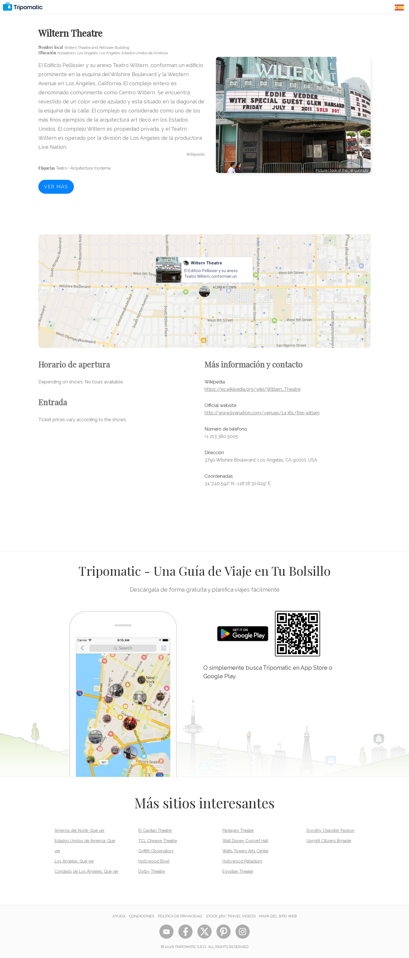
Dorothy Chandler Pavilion (330, 830)
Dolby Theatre (151, 871)
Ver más (56, 186)
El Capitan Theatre (155, 830)
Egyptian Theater (237, 871)
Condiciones (141, 916)
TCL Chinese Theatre (157, 840)
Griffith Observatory (156, 851)
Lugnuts (361, 170)
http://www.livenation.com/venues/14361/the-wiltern (262, 413)
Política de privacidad (180, 916)
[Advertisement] (293, 198)
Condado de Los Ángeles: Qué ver (86, 871)
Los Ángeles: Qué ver (74, 861)
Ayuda (119, 916)
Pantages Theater (238, 830)
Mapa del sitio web (278, 916)
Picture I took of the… (333, 170)
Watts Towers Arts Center (245, 851)
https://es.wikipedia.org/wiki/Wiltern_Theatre (252, 389)
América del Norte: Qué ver (80, 830)
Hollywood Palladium (242, 861)
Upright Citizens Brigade (328, 840)
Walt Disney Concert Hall (245, 840)
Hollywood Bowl (154, 861)
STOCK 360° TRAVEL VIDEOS (231, 916)
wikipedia (195, 154)
